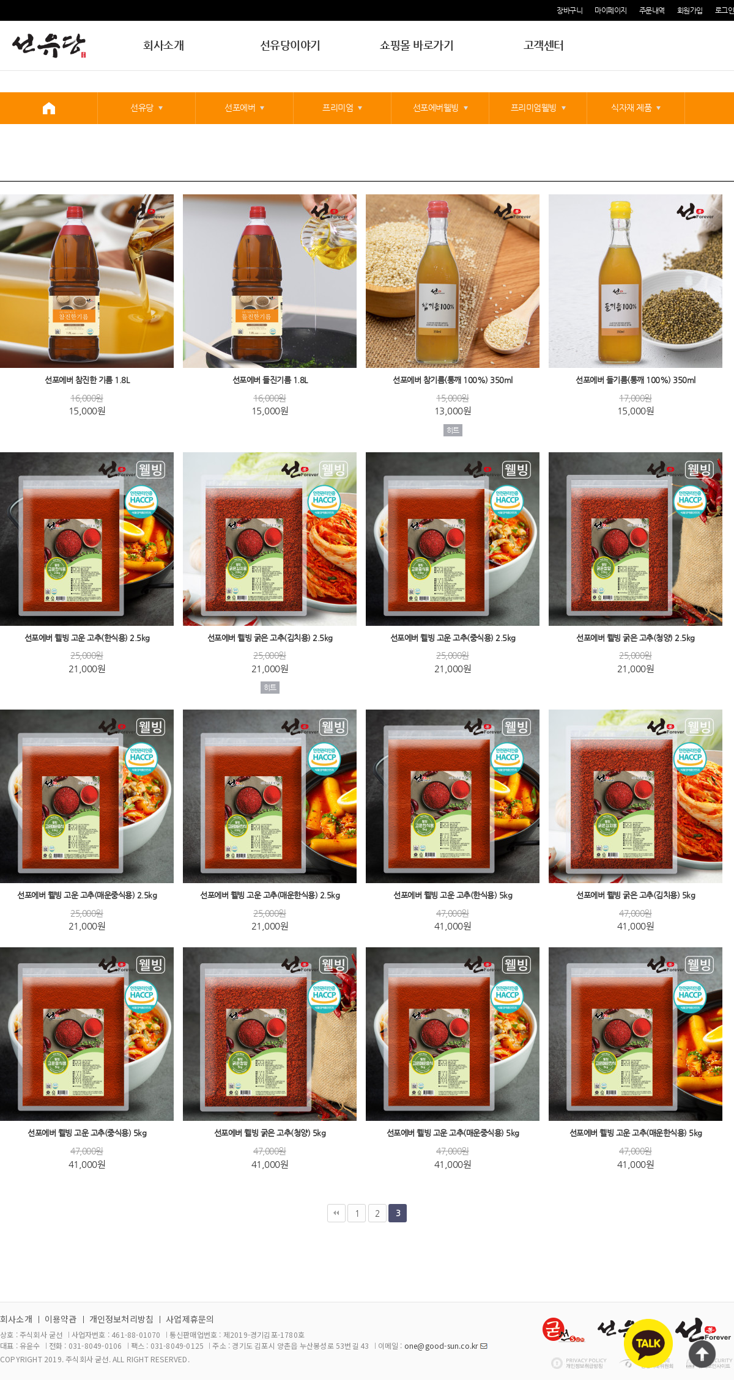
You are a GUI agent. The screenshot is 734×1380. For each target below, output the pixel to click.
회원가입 (690, 10)
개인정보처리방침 (121, 1319)
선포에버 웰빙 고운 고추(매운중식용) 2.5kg (87, 895)
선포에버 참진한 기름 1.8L (87, 380)
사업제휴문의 (190, 1319)
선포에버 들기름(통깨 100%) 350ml (635, 380)
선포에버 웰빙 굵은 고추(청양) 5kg (270, 1133)
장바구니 (569, 10)
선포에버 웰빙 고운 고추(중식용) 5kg (87, 1133)
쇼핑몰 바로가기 (416, 45)
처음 (336, 1213)
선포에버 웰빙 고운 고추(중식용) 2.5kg (453, 637)
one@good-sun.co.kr (441, 1345)
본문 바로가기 (0, 0)
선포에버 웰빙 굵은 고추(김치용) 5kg (635, 895)
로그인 (725, 10)
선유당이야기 (290, 45)
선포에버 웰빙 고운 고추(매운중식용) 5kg (453, 1133)
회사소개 (163, 45)
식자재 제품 (631, 107)
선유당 (142, 107)
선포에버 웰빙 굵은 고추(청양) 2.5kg (635, 637)
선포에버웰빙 (436, 107)
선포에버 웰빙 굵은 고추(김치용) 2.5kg (270, 637)
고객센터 (544, 45)
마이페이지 (611, 10)
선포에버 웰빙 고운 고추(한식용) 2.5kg (87, 637)
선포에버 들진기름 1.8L (270, 380)
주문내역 (652, 10)
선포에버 (239, 107)
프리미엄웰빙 (534, 107)
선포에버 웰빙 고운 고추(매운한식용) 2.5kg (269, 895)
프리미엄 (337, 107)
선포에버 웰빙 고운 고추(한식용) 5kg (452, 895)
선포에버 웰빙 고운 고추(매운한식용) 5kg (635, 1133)
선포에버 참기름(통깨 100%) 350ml (453, 380)
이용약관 (61, 1319)
